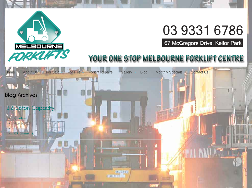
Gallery (128, 72)
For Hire (75, 72)
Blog (143, 72)
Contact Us (199, 72)
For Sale (54, 72)
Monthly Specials (169, 72)
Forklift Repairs (100, 72)
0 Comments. (24, 133)
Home (10, 72)
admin (22, 118)
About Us (30, 72)
